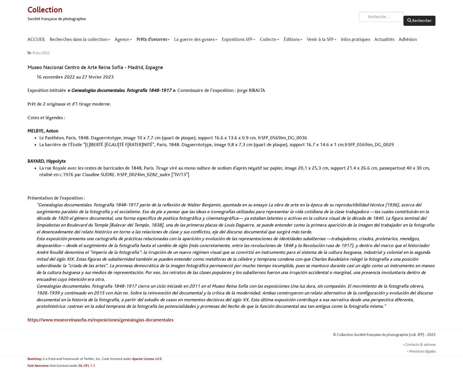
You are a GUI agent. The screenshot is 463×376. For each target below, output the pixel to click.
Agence (123, 39)
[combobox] (381, 17)
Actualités (384, 39)
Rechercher (419, 20)
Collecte (269, 39)
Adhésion (408, 39)
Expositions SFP (238, 39)
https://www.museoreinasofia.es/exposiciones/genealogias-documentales (100, 320)
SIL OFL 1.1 (86, 366)
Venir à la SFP (322, 39)
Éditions (293, 39)
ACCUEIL (36, 39)
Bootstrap (34, 359)
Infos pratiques (355, 39)
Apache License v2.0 (146, 359)
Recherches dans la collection (80, 39)
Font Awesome (38, 366)
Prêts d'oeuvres (153, 39)
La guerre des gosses (195, 39)
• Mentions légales (421, 351)
